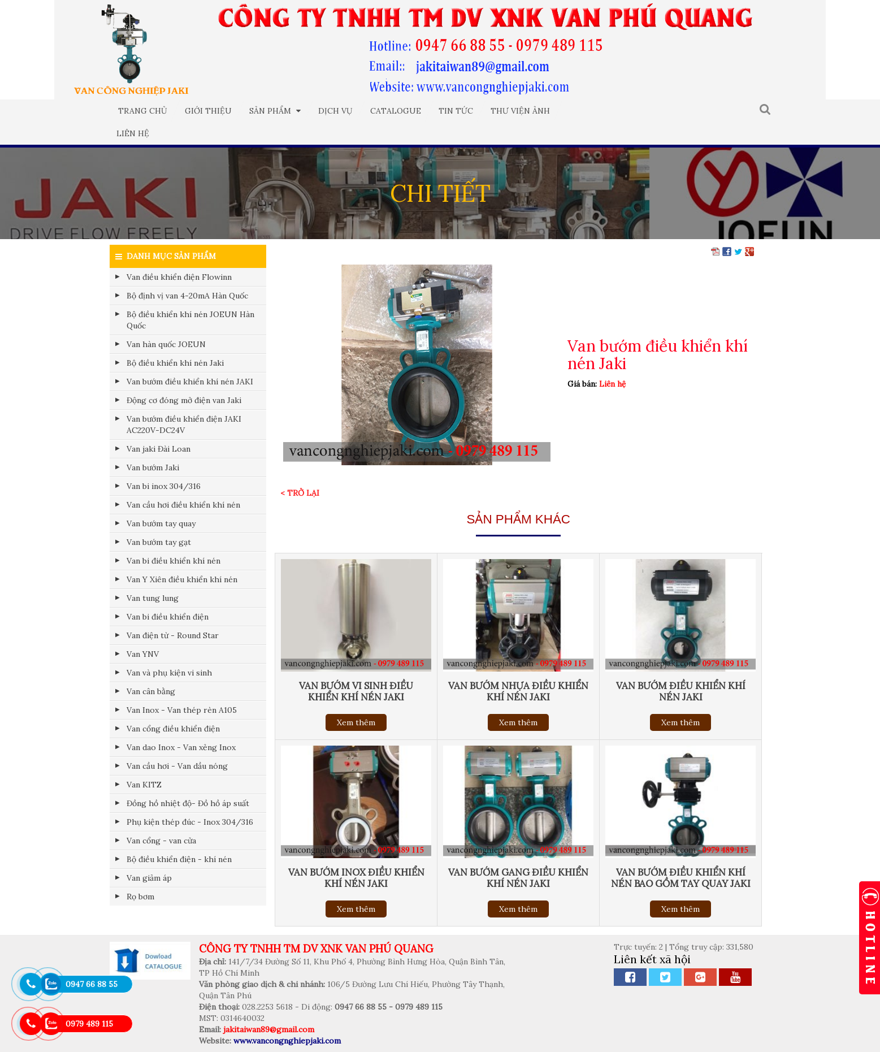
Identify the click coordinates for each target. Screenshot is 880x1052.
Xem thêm (356, 722)
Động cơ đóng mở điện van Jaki (184, 400)
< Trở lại (299, 493)
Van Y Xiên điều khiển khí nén (182, 579)
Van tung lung (153, 598)
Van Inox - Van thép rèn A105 (182, 710)
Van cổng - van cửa (161, 840)
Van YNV (143, 654)
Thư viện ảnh (520, 111)
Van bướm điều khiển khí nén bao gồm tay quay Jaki (681, 878)
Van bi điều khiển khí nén (173, 561)
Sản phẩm (275, 111)
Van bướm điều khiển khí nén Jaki (680, 691)
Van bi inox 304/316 (164, 486)
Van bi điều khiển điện (168, 617)
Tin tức (456, 111)
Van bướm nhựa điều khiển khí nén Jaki (518, 691)
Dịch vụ (335, 111)
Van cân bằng (151, 691)
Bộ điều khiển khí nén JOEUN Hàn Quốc (190, 320)
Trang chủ (142, 111)
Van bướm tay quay (161, 523)
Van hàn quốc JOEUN (166, 344)
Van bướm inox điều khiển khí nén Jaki (356, 878)
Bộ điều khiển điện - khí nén (179, 859)
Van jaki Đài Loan (158, 449)
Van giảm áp (149, 878)
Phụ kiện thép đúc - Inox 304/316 (190, 822)
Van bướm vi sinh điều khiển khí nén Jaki (356, 691)
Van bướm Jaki (153, 467)
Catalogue (395, 111)
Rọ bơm (140, 896)
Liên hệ (132, 133)
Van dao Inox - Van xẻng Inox (181, 747)
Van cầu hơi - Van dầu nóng (177, 766)
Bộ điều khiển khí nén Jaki (175, 363)
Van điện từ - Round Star (173, 635)
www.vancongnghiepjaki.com (287, 1041)
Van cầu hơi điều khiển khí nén (183, 505)
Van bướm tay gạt (159, 542)
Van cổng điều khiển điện (173, 729)
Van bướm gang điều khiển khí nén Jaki (518, 878)
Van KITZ (144, 785)
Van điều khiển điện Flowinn (179, 277)
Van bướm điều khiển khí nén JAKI (190, 381)
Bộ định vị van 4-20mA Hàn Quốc (187, 296)
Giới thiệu (208, 111)
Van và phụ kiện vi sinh (169, 673)
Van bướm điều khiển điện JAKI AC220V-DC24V (184, 424)
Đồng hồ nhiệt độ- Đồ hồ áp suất (188, 803)
